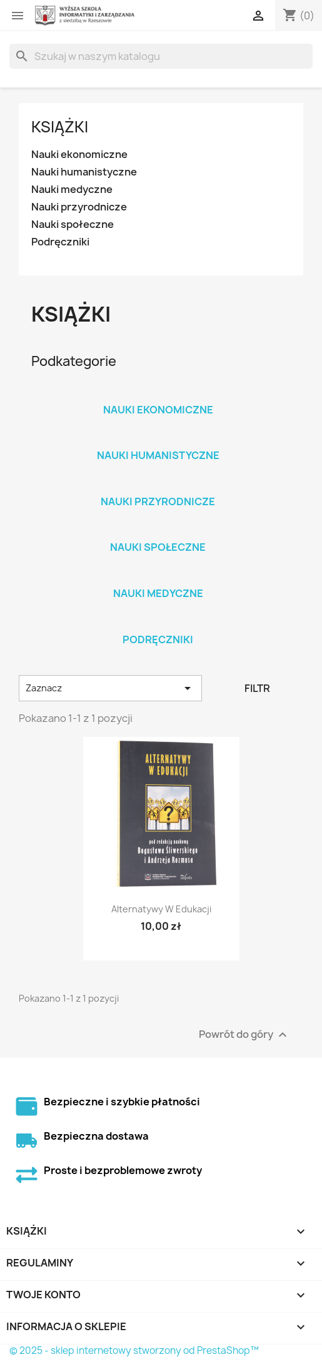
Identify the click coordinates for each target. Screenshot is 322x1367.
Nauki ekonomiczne (79, 154)
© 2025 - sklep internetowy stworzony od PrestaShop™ (134, 1350)
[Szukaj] (161, 56)
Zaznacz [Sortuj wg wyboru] (110, 688)
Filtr (257, 688)
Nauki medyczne (72, 189)
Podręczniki (60, 242)
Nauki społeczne (72, 224)
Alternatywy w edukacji (161, 909)
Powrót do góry (244, 1035)
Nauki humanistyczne (84, 172)
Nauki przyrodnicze (79, 207)
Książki (59, 126)
